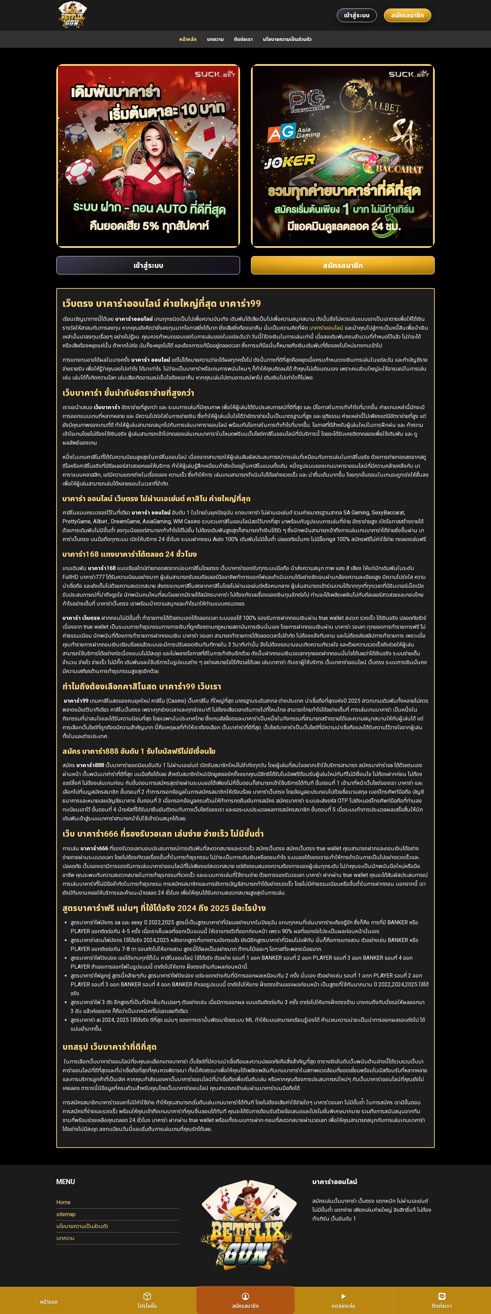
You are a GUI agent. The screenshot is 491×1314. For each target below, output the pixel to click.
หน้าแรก (49, 1302)
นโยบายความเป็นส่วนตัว (287, 39)
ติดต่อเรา (243, 39)
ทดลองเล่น (343, 1300)
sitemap (66, 1214)
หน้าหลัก (188, 39)
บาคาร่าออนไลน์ (326, 328)
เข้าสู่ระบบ (357, 15)
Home (63, 1202)
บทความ (215, 39)
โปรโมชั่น (147, 1300)
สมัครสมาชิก (407, 15)
